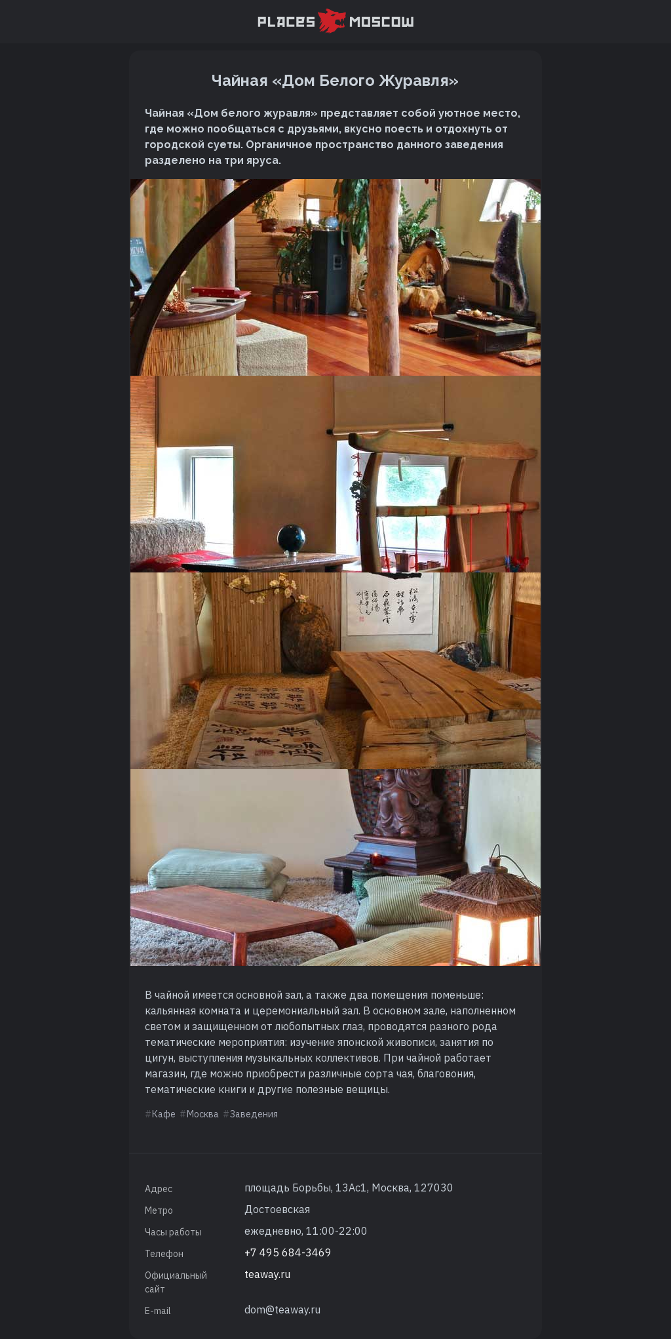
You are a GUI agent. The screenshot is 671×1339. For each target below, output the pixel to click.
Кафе (164, 1114)
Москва (203, 1114)
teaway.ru (267, 1274)
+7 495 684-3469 (288, 1252)
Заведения (254, 1114)
